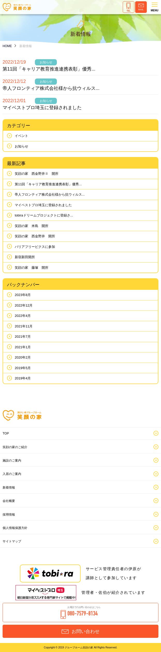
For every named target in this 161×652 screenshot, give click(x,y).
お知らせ (21, 146)
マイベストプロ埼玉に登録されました (42, 107)
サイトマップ (12, 541)
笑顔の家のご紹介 (15, 447)
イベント (21, 136)
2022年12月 (24, 305)
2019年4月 (23, 378)
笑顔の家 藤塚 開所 (31, 268)
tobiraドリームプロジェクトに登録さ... (44, 215)
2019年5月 (23, 368)
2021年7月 (23, 336)
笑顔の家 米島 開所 (31, 226)
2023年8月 (23, 295)
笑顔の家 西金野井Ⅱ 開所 (36, 174)
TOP (6, 433)
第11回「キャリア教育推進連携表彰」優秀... (49, 69)
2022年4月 (23, 316)
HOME (7, 46)
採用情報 (9, 514)
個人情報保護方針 (15, 528)
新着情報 (9, 487)
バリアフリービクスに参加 (35, 247)
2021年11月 (24, 326)
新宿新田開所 (25, 257)
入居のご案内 (12, 474)
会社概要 (9, 501)
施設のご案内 (12, 460)
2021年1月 (23, 347)
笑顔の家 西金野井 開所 (35, 236)
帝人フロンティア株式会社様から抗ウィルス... (51, 88)
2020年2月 (23, 357)
